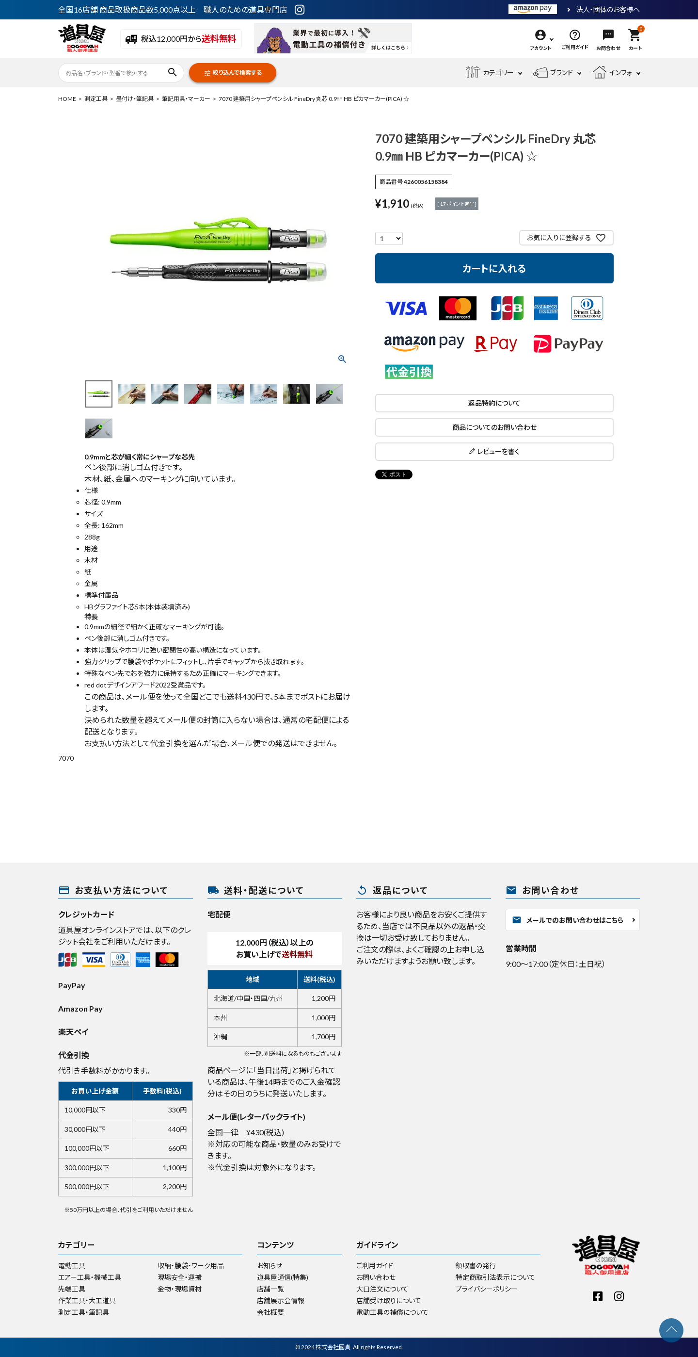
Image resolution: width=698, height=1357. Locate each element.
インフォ (612, 73)
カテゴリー (490, 72)
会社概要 (270, 1312)
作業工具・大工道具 (87, 1300)
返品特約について (494, 403)
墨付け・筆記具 (135, 98)
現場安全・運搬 (180, 1277)
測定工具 (96, 98)
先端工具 (71, 1289)
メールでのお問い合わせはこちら (567, 920)
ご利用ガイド (374, 1265)
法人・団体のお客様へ (608, 9)
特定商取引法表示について (495, 1277)
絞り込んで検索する (233, 73)
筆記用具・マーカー (186, 98)
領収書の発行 (476, 1265)
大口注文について (382, 1289)
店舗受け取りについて (388, 1300)
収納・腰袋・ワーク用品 (191, 1265)
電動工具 (71, 1265)
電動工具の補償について (392, 1312)
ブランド (553, 73)
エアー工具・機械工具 (89, 1277)
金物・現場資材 (180, 1289)
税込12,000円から (181, 39)
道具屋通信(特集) (282, 1277)
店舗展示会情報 (280, 1300)
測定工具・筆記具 (83, 1312)
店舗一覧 (270, 1289)
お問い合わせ (376, 1277)
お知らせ (269, 1265)
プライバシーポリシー (487, 1289)
